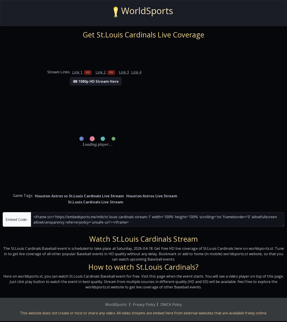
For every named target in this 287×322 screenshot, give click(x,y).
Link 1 (82, 72)
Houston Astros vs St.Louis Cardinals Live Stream (79, 196)
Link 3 (124, 72)
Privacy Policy (144, 304)
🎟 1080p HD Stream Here (96, 81)
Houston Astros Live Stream (151, 196)
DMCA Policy (171, 304)
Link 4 (136, 72)
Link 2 (105, 72)
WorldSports (116, 304)
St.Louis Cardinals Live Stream (95, 202)
